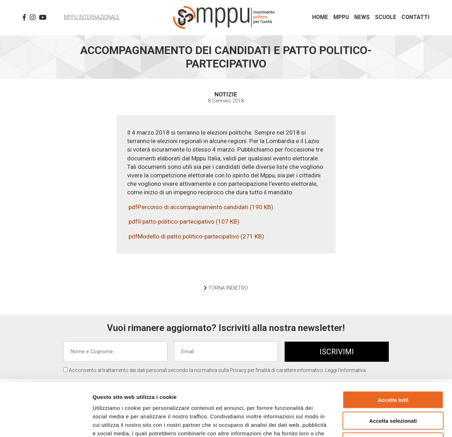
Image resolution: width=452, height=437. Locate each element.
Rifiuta (393, 392)
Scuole (385, 17)
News (362, 17)
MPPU (341, 17)
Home (320, 17)
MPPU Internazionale (91, 17)
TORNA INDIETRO (226, 288)
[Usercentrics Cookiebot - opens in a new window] (46, 423)
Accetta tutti (393, 350)
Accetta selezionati (393, 371)
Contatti (415, 17)
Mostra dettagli (371, 423)
